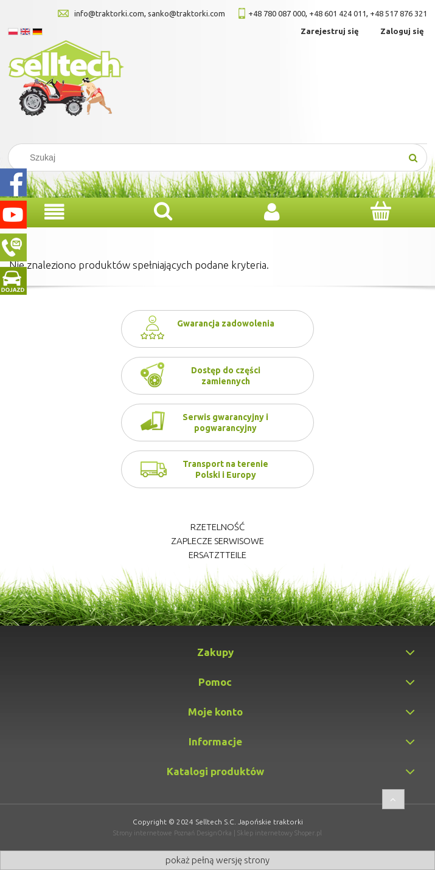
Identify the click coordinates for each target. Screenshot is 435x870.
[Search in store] (210, 157)
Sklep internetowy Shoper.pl (279, 833)
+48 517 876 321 (398, 13)
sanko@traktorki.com (186, 13)
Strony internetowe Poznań (154, 833)
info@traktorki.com (109, 13)
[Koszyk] (380, 211)
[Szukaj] (413, 157)
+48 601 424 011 (337, 13)
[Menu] (54, 212)
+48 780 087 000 (276, 13)
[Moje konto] (272, 212)
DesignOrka (214, 833)
